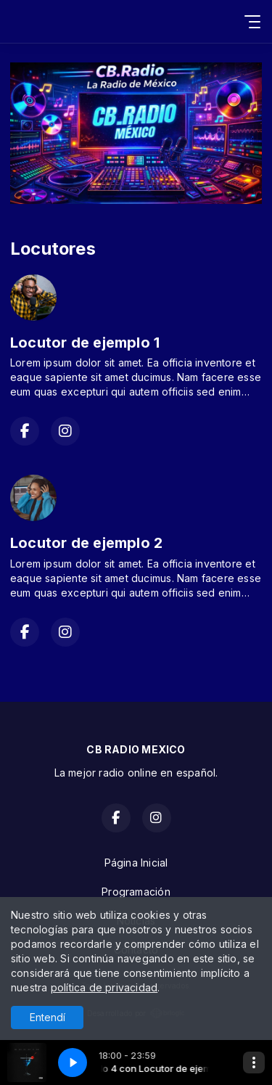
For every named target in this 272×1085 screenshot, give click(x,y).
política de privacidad (104, 987)
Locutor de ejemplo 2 (86, 543)
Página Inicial (136, 862)
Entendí (47, 1017)
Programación (136, 891)
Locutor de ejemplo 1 (85, 342)
